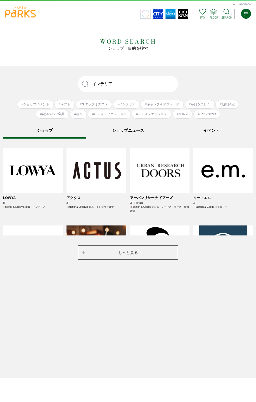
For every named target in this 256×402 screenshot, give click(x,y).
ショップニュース (128, 130)
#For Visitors (207, 114)
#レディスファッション (109, 114)
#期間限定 (227, 104)
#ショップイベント (35, 104)
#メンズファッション (151, 114)
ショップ (45, 130)
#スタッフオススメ (94, 104)
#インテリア (126, 104)
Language (244, 4)
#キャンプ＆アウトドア (162, 104)
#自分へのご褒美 (52, 114)
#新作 (78, 114)
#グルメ (182, 114)
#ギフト (64, 104)
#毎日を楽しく (199, 104)
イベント (211, 130)
